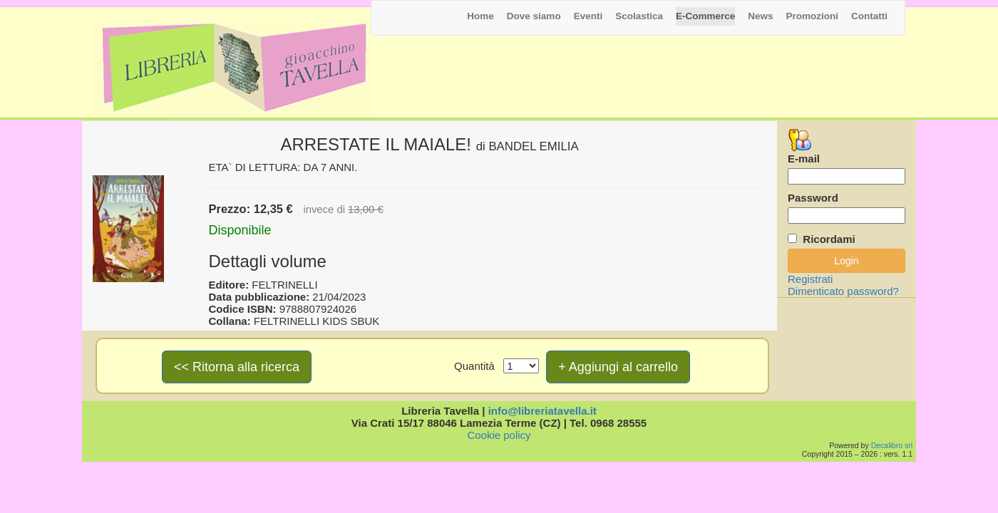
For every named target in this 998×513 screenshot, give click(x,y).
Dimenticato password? (843, 291)
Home (480, 16)
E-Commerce (705, 16)
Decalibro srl (891, 445)
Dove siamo (534, 16)
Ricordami (829, 239)
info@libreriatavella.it (542, 411)
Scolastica (639, 16)
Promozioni (812, 16)
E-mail (804, 158)
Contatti (869, 16)
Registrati (810, 279)
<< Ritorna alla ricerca (236, 367)
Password (813, 198)
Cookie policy (498, 435)
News (760, 16)
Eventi (588, 16)
